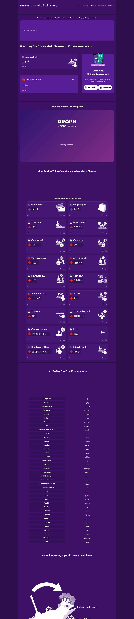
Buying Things (84, 18)
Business (103, 5)
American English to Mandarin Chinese (61, 18)
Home (42, 18)
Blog (92, 5)
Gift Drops (111, 5)
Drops (79, 5)
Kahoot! (97, 5)
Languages (86, 5)
